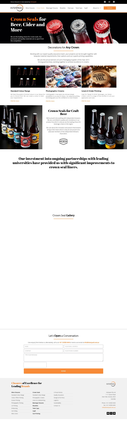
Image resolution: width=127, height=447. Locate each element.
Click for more (15, 101)
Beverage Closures (52, 8)
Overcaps (71, 8)
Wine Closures (30, 8)
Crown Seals (40, 8)
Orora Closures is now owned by (24, 2)
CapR (86, 8)
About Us (97, 8)
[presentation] (35, 365)
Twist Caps (79, 8)
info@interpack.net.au (91, 342)
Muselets (63, 8)
